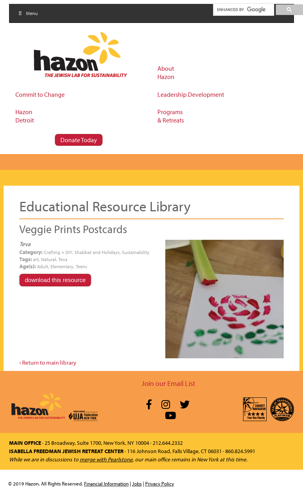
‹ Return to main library (47, 362)
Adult (42, 266)
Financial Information (106, 483)
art (36, 259)
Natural (48, 259)
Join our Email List (168, 383)
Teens (81, 266)
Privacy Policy (159, 483)
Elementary (61, 266)
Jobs (137, 483)
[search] (243, 9)
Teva (62, 259)
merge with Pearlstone (106, 459)
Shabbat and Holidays (97, 252)
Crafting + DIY (58, 252)
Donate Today (78, 140)
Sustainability (136, 252)
